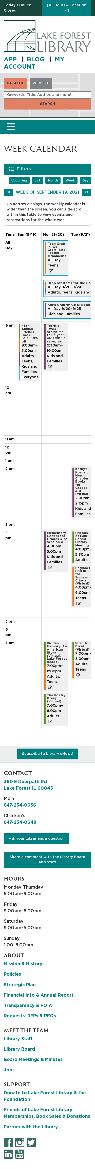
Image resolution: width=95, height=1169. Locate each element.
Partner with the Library (31, 1127)
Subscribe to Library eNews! (47, 754)
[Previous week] (8, 192)
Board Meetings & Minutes (33, 1059)
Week (70, 180)
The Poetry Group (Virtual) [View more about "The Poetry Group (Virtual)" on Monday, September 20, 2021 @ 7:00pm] (56, 698)
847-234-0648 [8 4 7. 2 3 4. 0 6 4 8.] (20, 822)
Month (53, 180)
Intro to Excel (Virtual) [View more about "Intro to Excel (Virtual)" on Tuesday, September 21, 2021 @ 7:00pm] (82, 646)
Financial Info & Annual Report (38, 995)
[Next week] (86, 192)
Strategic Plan (20, 985)
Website (40, 83)
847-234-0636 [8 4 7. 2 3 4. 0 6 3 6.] (20, 805)
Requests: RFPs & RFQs (30, 1016)
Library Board (19, 1049)
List (37, 180)
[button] (22, 8)
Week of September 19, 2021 (47, 192)
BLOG (36, 60)
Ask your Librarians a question (37, 838)
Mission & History (23, 964)
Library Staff (18, 1039)
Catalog (16, 83)
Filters (24, 168)
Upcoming (19, 180)
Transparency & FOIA (28, 1005)
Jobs (9, 1070)
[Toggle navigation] (11, 127)
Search (47, 104)
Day (85, 180)
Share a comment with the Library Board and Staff (47, 859)
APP (11, 60)
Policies (12, 974)
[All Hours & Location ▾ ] (66, 8)
